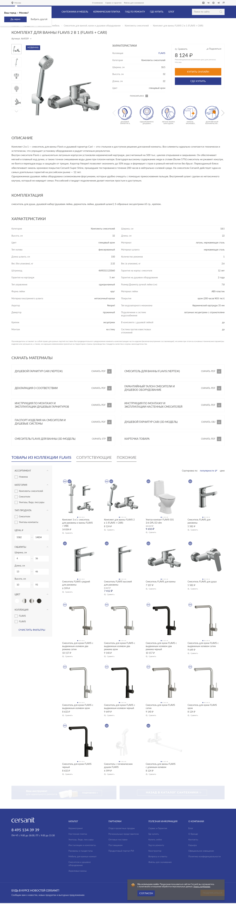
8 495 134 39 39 (25, 817)
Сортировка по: (190, 471)
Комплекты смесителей (137, 26)
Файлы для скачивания (134, 3)
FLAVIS (161, 53)
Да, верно (15, 19)
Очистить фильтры (31, 630)
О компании (97, 3)
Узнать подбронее (201, 887)
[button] (16, 111)
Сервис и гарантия (113, 3)
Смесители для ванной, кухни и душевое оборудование (92, 26)
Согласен (146, 893)
